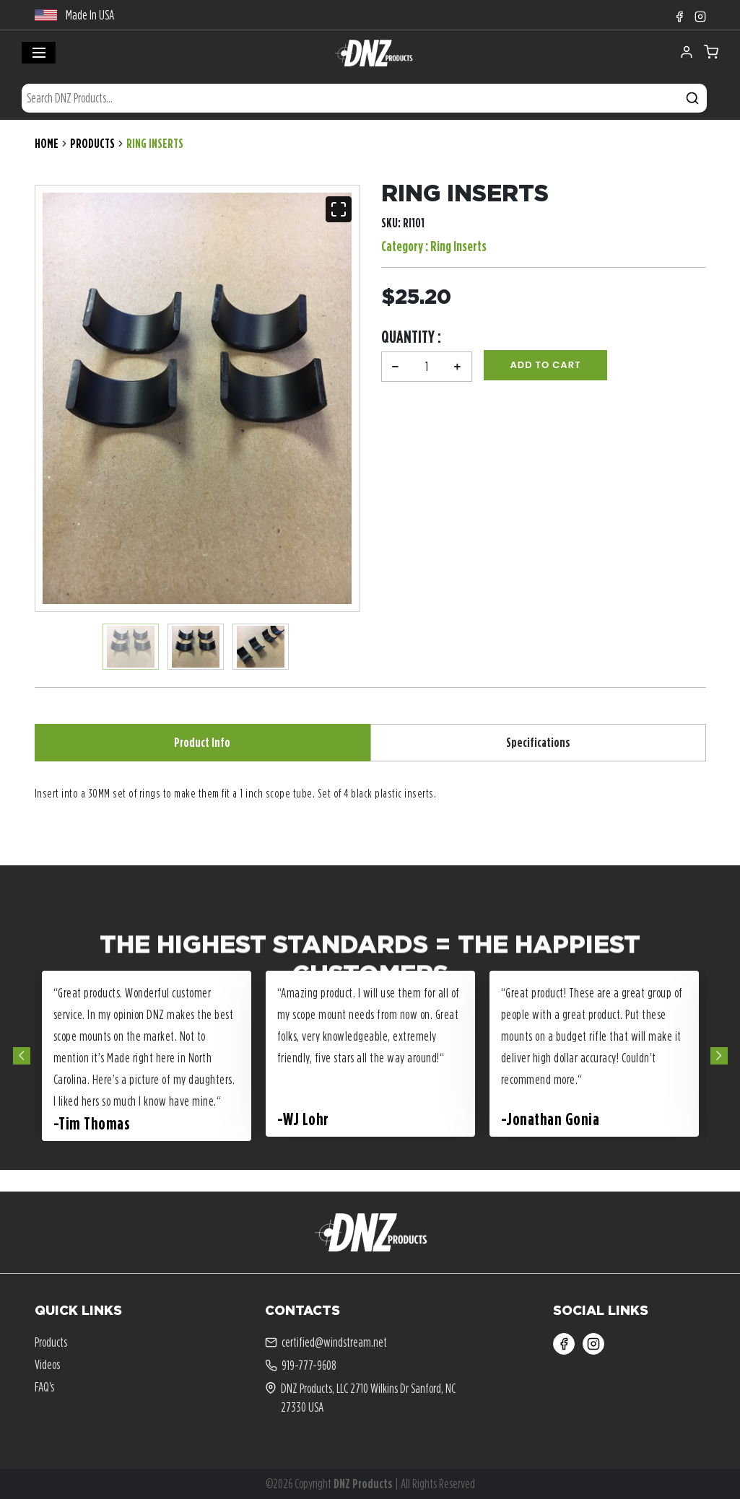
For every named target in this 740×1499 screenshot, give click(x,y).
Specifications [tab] (538, 742)
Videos (47, 1364)
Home (46, 143)
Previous (21, 1056)
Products (92, 143)
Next (719, 1056)
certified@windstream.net (326, 1342)
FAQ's (44, 1387)
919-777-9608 (300, 1365)
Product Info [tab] (202, 742)
